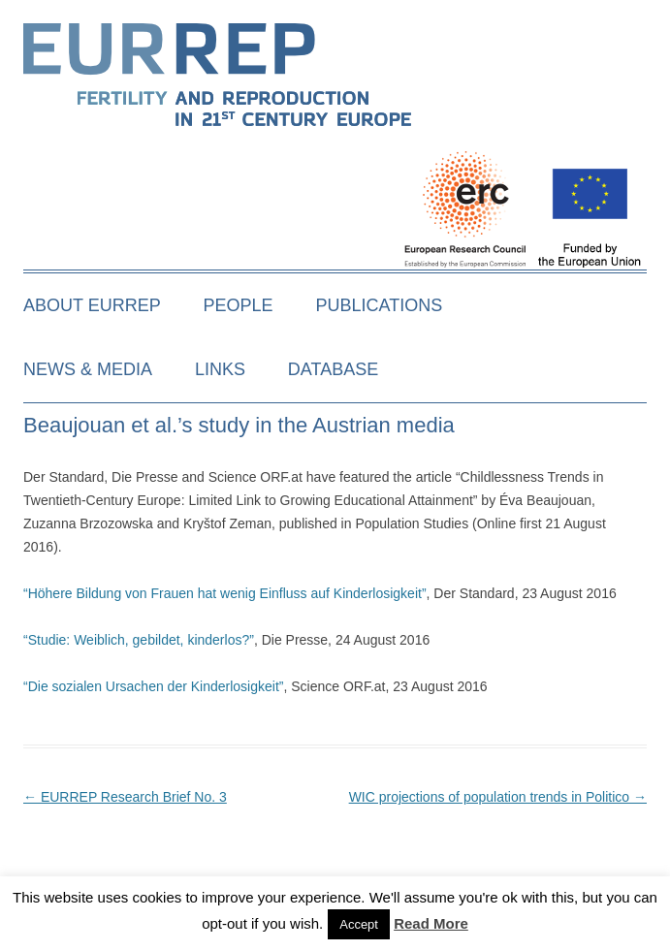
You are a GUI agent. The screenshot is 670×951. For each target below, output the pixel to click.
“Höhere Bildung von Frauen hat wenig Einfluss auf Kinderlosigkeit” (225, 593)
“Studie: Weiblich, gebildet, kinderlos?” (138, 640)
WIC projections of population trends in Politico (498, 797)
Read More (431, 923)
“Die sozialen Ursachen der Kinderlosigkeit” (153, 686)
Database (333, 369)
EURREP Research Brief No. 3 (125, 797)
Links (220, 369)
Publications (379, 305)
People (238, 305)
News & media (87, 369)
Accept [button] (358, 924)
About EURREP (92, 305)
